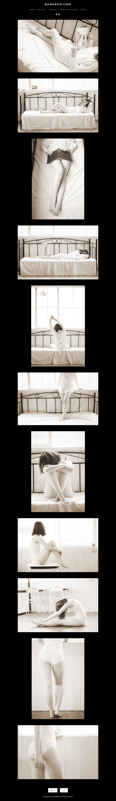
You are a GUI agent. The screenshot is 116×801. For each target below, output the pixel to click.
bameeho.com (58, 4)
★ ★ (57, 14)
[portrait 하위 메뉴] (46, 9)
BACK (52, 790)
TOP (64, 790)
